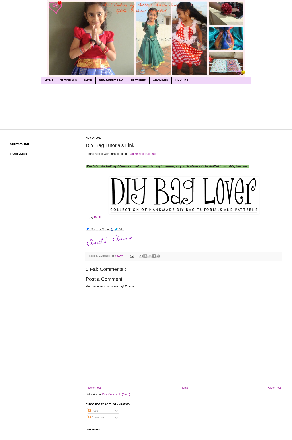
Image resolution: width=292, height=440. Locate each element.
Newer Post (94, 387)
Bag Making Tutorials (142, 153)
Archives (160, 80)
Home (184, 387)
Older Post (274, 387)
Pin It (97, 217)
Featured (138, 80)
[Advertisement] (146, 92)
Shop (88, 80)
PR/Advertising (111, 80)
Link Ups (182, 80)
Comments (96, 417)
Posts (93, 410)
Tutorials (68, 80)
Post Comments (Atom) (116, 394)
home (49, 80)
